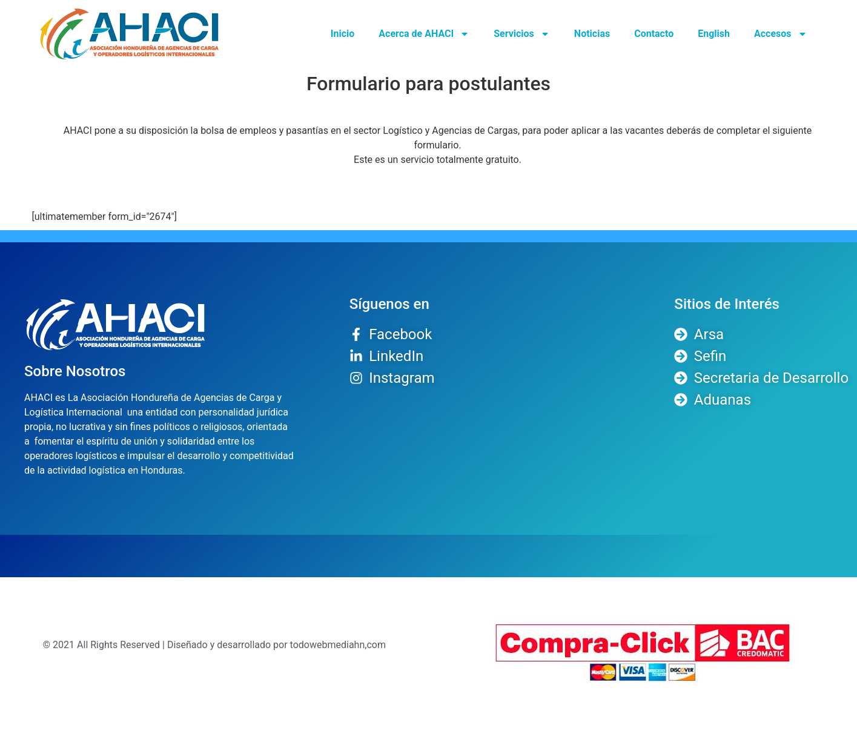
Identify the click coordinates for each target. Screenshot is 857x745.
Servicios (522, 34)
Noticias (592, 33)
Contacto (653, 33)
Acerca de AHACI (424, 34)
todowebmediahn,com (338, 645)
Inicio (342, 33)
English (714, 33)
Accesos (780, 34)
